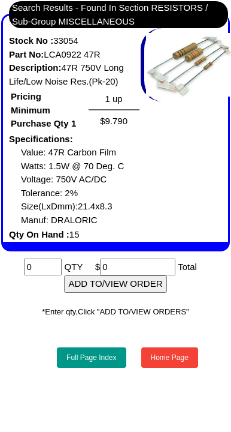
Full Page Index (91, 357)
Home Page (170, 357)
